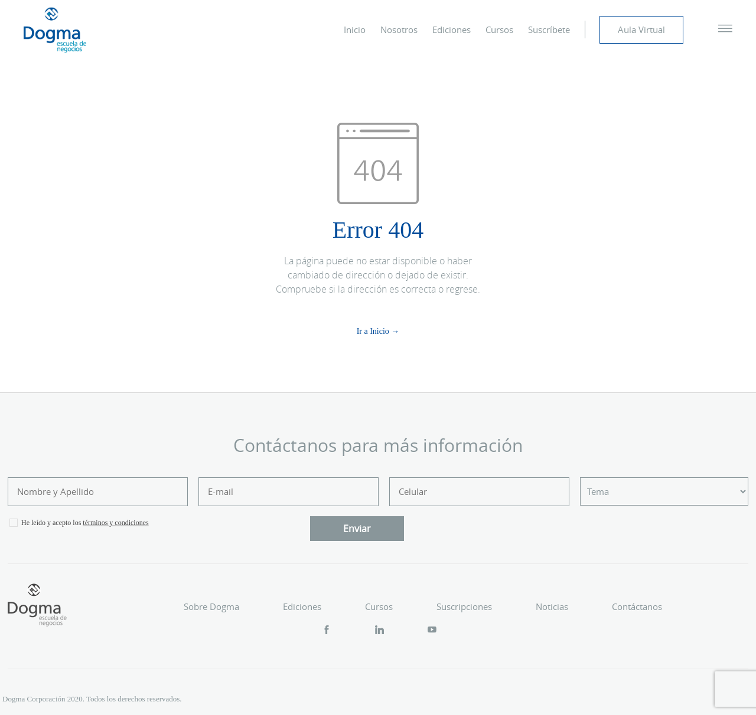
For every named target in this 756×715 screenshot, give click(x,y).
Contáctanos (637, 606)
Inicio (355, 29)
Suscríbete (549, 29)
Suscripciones (464, 606)
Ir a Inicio (373, 331)
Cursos (499, 29)
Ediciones (451, 29)
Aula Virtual (641, 29)
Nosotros (399, 29)
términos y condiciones (115, 523)
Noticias (552, 606)
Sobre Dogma (211, 606)
